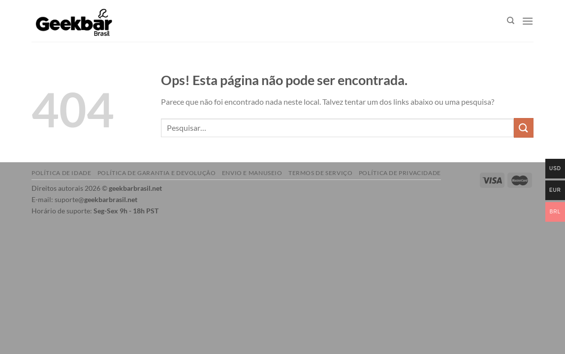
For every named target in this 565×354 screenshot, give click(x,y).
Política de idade (61, 173)
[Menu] (528, 21)
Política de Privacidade (400, 173)
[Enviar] (524, 127)
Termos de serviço (320, 173)
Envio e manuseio (252, 173)
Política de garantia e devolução (156, 173)
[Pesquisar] (510, 20)
